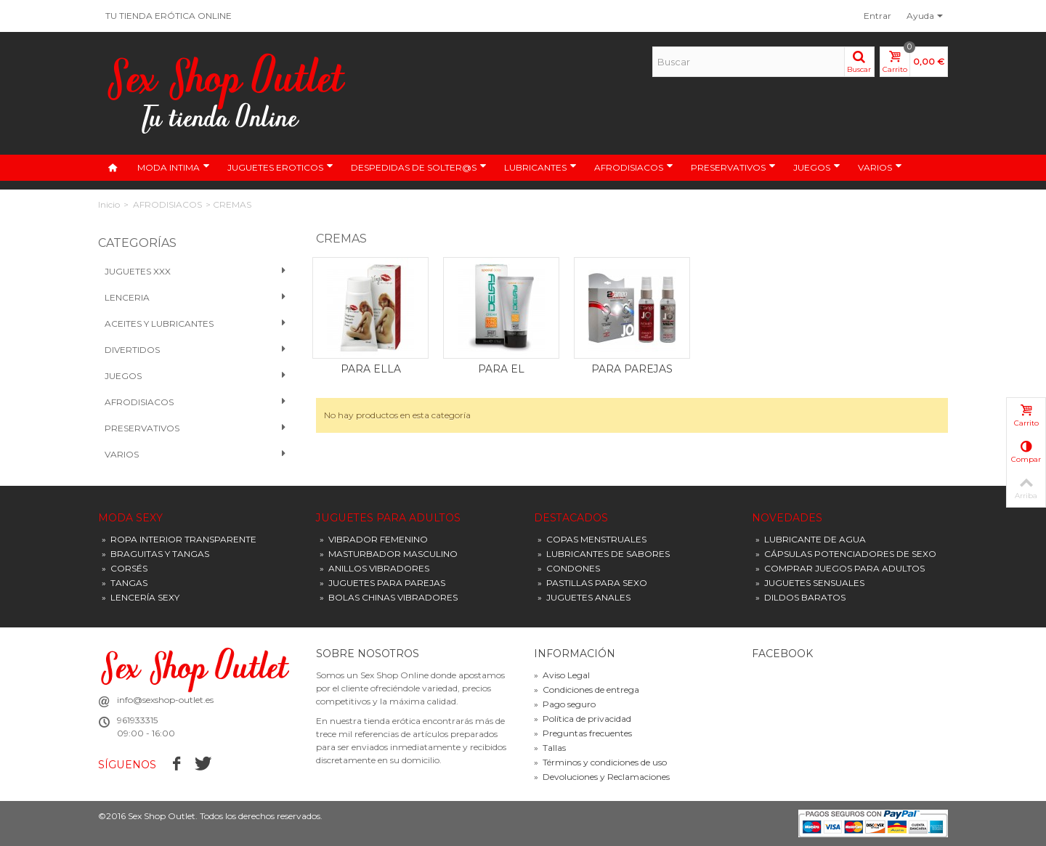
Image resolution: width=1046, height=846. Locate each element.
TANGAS (124, 582)
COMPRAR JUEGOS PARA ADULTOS (840, 568)
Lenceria (196, 298)
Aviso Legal (562, 675)
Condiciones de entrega (586, 689)
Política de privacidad (582, 718)
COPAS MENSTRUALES (592, 539)
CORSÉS (124, 568)
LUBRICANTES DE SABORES (604, 553)
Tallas (550, 747)
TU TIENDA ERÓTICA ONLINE (168, 15)
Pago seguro (565, 704)
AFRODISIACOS (633, 167)
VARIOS (880, 167)
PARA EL (501, 369)
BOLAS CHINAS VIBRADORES (389, 597)
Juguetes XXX (196, 271)
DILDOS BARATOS (800, 597)
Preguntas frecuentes (583, 733)
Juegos (196, 376)
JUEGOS (816, 167)
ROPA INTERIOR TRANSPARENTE (179, 539)
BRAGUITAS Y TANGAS (155, 553)
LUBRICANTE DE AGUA (810, 539)
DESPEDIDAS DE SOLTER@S (419, 167)
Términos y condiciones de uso (600, 762)
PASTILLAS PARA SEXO (592, 582)
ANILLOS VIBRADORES (374, 568)
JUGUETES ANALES (584, 597)
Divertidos (196, 350)
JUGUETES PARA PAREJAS (382, 582)
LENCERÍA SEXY (140, 597)
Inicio (109, 204)
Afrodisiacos (196, 402)
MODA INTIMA (173, 167)
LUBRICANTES (540, 167)
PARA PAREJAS (632, 369)
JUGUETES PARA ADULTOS (388, 518)
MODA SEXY (130, 518)
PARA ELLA (371, 369)
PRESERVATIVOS (733, 167)
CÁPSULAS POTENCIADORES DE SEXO (845, 553)
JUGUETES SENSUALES (809, 582)
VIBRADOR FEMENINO (374, 539)
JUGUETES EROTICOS (280, 167)
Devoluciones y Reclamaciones (602, 776)
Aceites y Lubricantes (196, 324)
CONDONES (569, 568)
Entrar (877, 15)
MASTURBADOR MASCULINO (389, 553)
